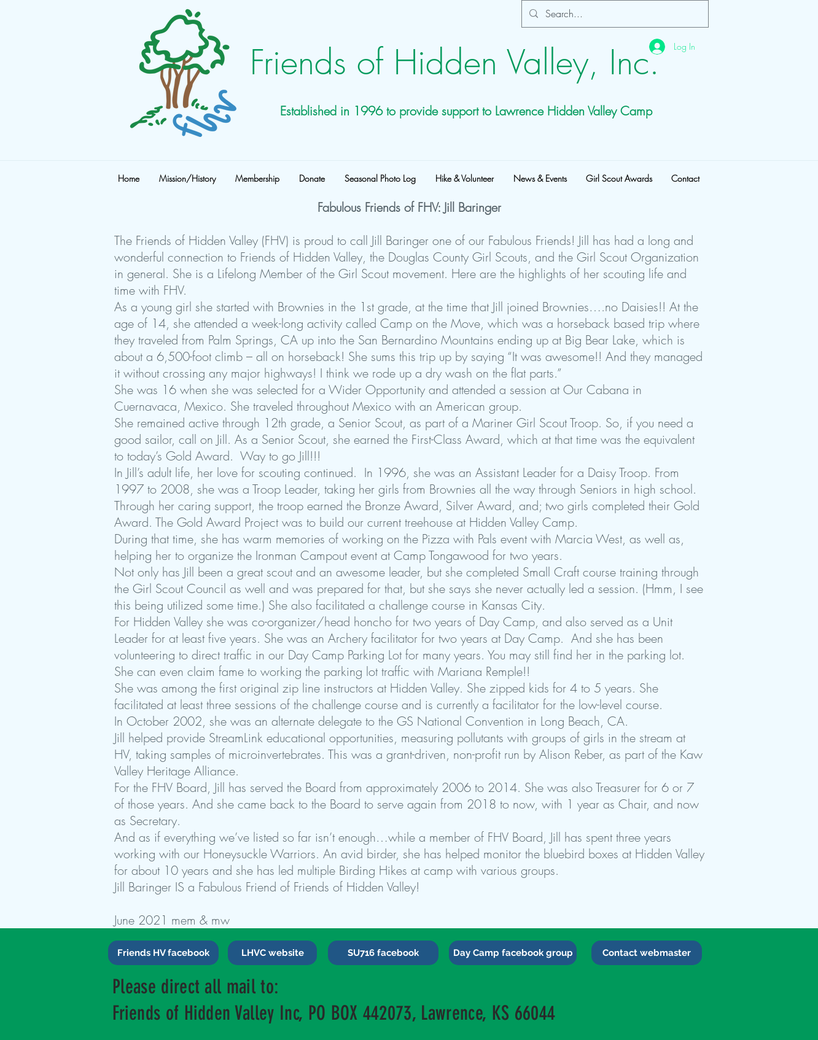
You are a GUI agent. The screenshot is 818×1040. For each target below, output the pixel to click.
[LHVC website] (272, 953)
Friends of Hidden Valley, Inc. (455, 62)
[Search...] (613, 14)
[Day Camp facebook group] (513, 953)
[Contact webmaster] (646, 953)
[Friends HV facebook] (163, 953)
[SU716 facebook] (383, 953)
